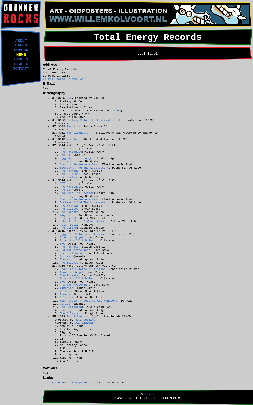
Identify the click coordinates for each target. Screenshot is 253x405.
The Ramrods (69, 171)
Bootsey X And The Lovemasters (91, 120)
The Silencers (78, 133)
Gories (65, 256)
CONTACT (21, 68)
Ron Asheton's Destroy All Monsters (88, 300)
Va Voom (66, 291)
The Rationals (71, 152)
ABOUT (21, 40)
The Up (65, 155)
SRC (62, 243)
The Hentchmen (71, 253)
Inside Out (68, 218)
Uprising (66, 161)
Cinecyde (66, 288)
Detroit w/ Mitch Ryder (78, 240)
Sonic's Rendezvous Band (79, 164)
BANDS (21, 45)
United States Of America (63, 79)
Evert (150, 395)
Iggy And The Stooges (77, 158)
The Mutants (69, 212)
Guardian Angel (71, 237)
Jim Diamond (84, 323)
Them (117, 110)
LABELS (21, 59)
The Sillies (69, 174)
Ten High (73, 126)
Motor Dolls (69, 224)
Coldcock (66, 297)
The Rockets (69, 247)
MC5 (69, 98)
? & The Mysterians (75, 250)
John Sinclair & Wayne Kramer (83, 221)
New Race (73, 139)
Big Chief (67, 215)
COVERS (21, 50)
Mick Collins (85, 319)
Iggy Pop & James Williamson (82, 234)
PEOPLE (21, 64)
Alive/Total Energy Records (73, 382)
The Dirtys (68, 177)
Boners (65, 294)
